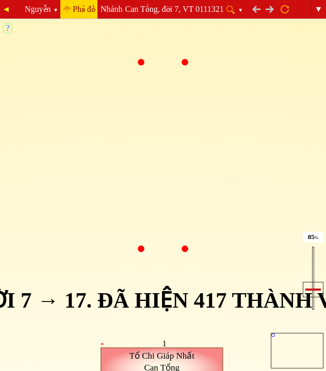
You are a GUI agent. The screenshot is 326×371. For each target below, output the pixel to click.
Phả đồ (84, 9)
